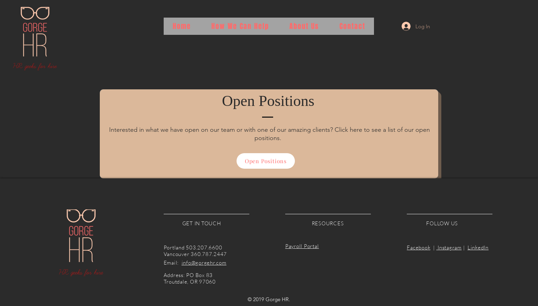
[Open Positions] (266, 161)
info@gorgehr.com (204, 262)
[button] (240, 26)
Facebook (418, 247)
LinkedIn (478, 247)
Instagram (449, 247)
